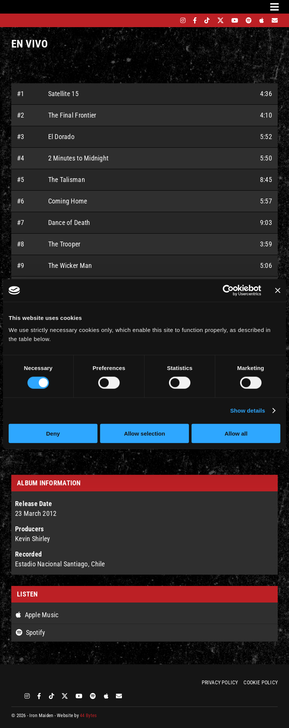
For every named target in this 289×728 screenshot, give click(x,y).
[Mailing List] (275, 20)
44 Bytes (88, 715)
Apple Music (37, 615)
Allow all (236, 433)
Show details (247, 410)
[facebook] (195, 20)
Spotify (30, 632)
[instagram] (183, 20)
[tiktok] (207, 20)
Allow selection (144, 433)
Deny (53, 433)
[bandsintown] (170, 20)
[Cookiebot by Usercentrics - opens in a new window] (228, 290)
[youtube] (234, 20)
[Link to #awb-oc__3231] (274, 7)
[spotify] (249, 20)
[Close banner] (277, 290)
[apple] (261, 20)
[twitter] (221, 20)
